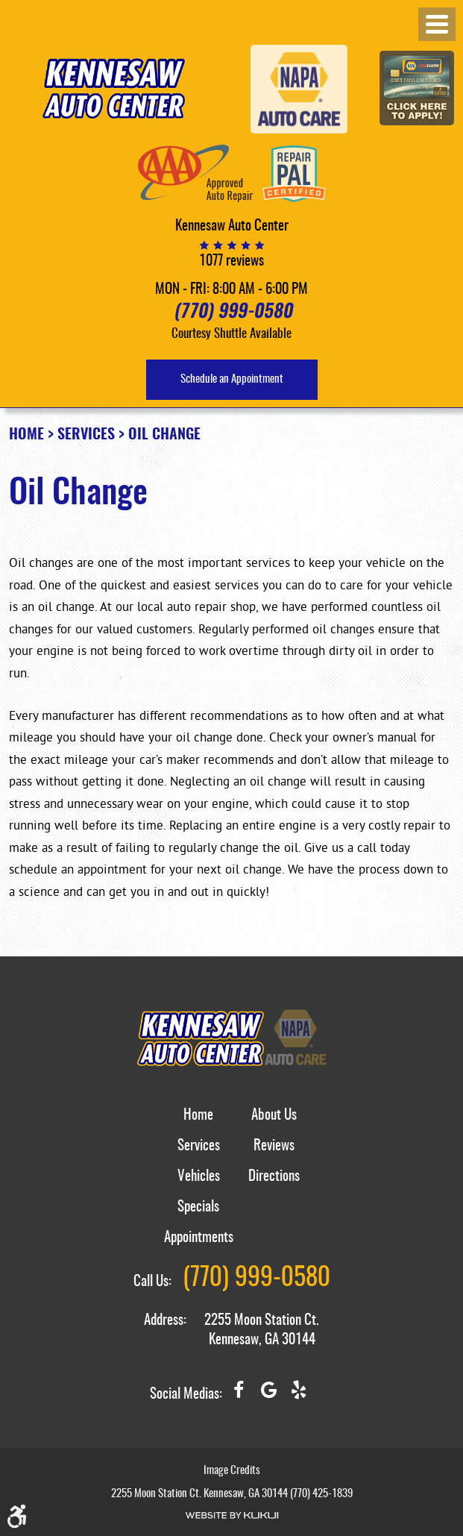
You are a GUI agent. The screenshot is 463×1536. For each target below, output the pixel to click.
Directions (274, 1177)
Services (86, 434)
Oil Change (164, 434)
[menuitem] (198, 1124)
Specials (198, 1207)
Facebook (238, 1396)
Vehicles (198, 1177)
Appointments (198, 1238)
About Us (274, 1116)
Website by (232, 1515)
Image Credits (232, 1470)
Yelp (298, 1396)
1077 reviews (231, 261)
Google (268, 1396)
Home (26, 434)
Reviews (274, 1146)
